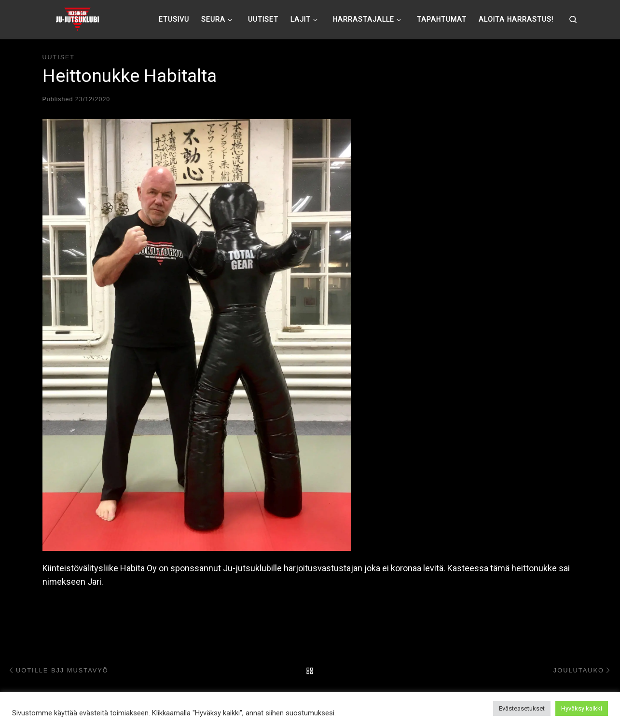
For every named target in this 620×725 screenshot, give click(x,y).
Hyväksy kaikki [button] (581, 708)
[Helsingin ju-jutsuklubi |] (77, 18)
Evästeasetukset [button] (522, 708)
